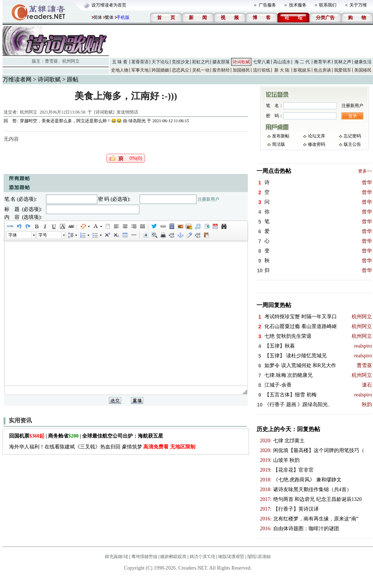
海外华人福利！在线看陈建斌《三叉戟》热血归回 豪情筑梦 (102, 447)
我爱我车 (342, 70)
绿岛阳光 (137, 120)
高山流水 (282, 61)
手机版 (123, 17)
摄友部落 (221, 61)
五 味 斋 (119, 61)
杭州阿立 (71, 61)
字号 (42, 235)
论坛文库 (316, 136)
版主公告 (352, 144)
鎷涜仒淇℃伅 (202, 556)
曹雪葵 (51, 61)
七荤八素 (261, 61)
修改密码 (316, 144)
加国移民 (241, 70)
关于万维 (358, 5)
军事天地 (140, 70)
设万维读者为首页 (109, 5)
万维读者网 (17, 79)
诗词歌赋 (241, 61)
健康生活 (363, 61)
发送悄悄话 (127, 112)
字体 (12, 235)
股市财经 (221, 70)
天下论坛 (160, 61)
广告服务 (267, 5)
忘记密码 (352, 136)
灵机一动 (200, 70)
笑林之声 (342, 61)
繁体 (109, 17)
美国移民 (363, 70)
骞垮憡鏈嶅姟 (144, 556)
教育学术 (322, 61)
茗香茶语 (140, 61)
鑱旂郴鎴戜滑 (173, 556)
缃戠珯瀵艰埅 (231, 556)
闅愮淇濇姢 (259, 556)
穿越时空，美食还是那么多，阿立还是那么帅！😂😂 (71, 120)
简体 (97, 17)
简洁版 (278, 144)
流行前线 (261, 70)
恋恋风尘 (180, 70)
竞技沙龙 (180, 61)
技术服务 (297, 5)
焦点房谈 (322, 70)
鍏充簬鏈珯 (116, 556)
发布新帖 (280, 136)
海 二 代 (302, 61)
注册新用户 (208, 199)
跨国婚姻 (160, 70)
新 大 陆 (281, 70)
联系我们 (327, 5)
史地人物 (119, 70)
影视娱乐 (302, 70)
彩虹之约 (200, 61)
